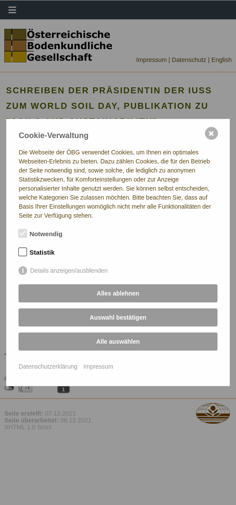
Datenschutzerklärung (48, 366)
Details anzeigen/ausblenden (69, 270)
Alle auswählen (118, 341)
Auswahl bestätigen (118, 317)
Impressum (98, 366)
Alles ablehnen (118, 293)
